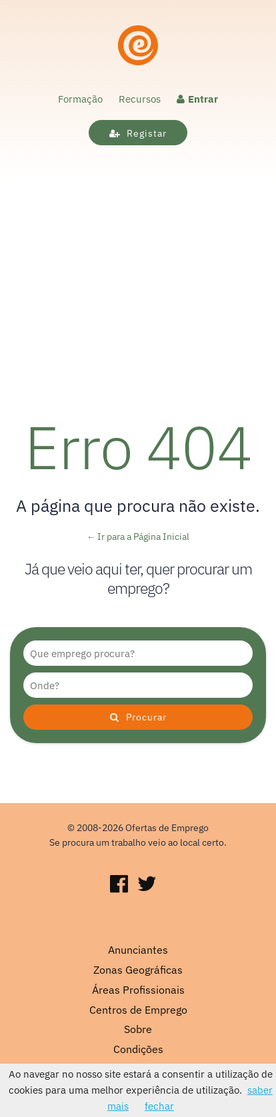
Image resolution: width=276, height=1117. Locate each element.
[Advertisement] (138, 270)
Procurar (138, 717)
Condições (138, 1049)
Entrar (197, 99)
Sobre (138, 1029)
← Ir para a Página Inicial (138, 537)
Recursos (140, 99)
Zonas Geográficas (138, 969)
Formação (80, 99)
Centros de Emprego (138, 1009)
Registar (138, 133)
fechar (159, 1106)
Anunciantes (138, 949)
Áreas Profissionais (138, 989)
